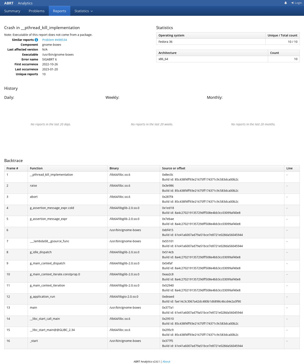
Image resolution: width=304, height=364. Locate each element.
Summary (12, 10)
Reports (59, 10)
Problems (37, 10)
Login (296, 3)
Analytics (18, 3)
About (166, 361)
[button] (36, 40)
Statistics (84, 10)
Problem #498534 (54, 40)
